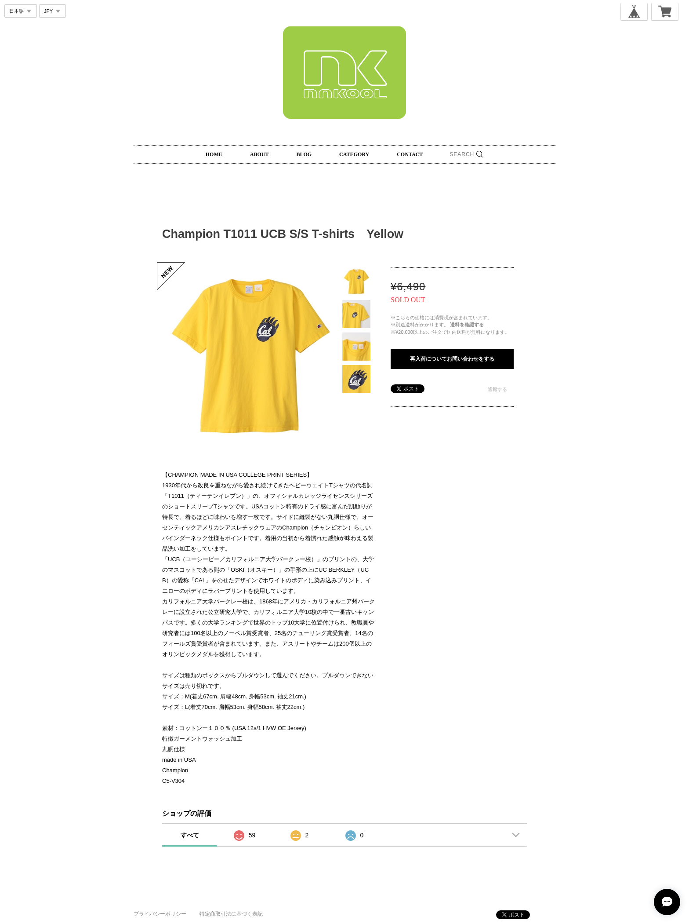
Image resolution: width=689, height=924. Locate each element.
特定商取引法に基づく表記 (231, 914)
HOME (214, 154)
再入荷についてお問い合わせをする (452, 359)
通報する (497, 389)
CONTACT (410, 154)
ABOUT (259, 154)
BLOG (304, 154)
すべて (190, 835)
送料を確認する (467, 324)
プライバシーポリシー (160, 914)
